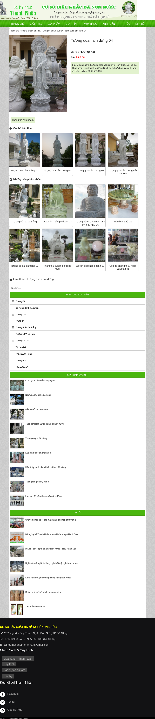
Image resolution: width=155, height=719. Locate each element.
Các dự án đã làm (13, 669)
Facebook (12, 692)
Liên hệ (139, 23)
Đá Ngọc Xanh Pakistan (27, 308)
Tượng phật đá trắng (30, 31)
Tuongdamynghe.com (18, 717)
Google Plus (14, 708)
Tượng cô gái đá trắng (36, 438)
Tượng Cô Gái (22, 341)
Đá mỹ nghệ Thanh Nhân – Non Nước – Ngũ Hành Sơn (51, 534)
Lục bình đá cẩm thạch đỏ (38, 453)
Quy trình (72, 23)
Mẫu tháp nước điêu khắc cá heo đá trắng (45, 467)
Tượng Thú (21, 314)
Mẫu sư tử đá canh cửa (36, 409)
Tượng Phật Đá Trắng (26, 327)
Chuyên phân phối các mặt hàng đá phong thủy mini (50, 520)
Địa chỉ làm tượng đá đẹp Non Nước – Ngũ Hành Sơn (50, 549)
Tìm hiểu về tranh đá (35, 606)
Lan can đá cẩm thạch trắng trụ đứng (43, 496)
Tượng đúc (21, 360)
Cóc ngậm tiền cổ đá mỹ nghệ (40, 380)
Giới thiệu (36, 23)
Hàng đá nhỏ (22, 367)
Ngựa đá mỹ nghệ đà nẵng (38, 395)
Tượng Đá (20, 301)
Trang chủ (17, 23)
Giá (73, 57)
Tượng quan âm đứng (52, 31)
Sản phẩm (54, 23)
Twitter (11, 700)
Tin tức (125, 23)
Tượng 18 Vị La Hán (25, 334)
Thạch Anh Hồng (24, 354)
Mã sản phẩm (78, 52)
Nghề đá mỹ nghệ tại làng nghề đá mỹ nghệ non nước (51, 563)
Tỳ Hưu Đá (21, 347)
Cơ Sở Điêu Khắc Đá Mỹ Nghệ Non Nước (68, 10)
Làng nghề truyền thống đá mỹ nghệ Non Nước (48, 578)
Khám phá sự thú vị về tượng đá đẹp (43, 592)
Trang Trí (20, 321)
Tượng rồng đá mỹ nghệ (37, 482)
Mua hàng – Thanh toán (99, 23)
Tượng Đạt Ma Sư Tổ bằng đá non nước (44, 424)
